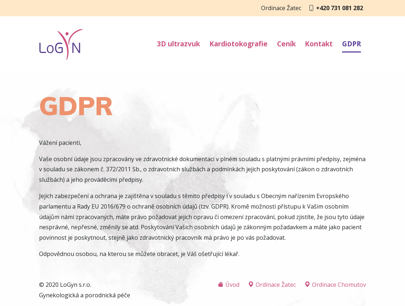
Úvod (228, 285)
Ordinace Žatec (272, 285)
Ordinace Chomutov (335, 285)
